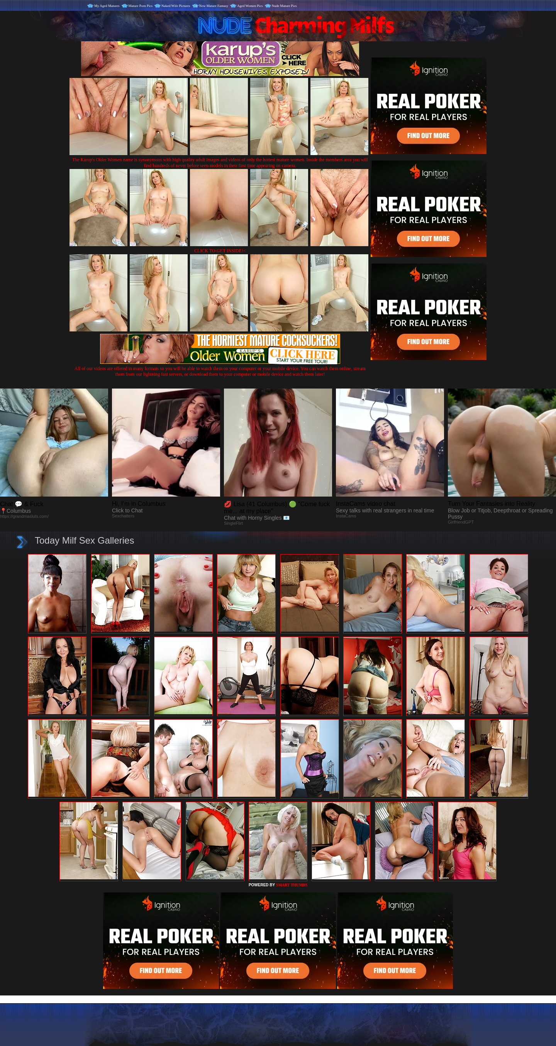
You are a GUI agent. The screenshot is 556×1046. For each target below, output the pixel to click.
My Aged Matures (107, 6)
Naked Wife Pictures (175, 6)
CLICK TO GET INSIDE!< (220, 250)
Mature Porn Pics (141, 6)
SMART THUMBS (291, 885)
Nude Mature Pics (284, 6)
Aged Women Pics (250, 6)
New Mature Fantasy (213, 6)
